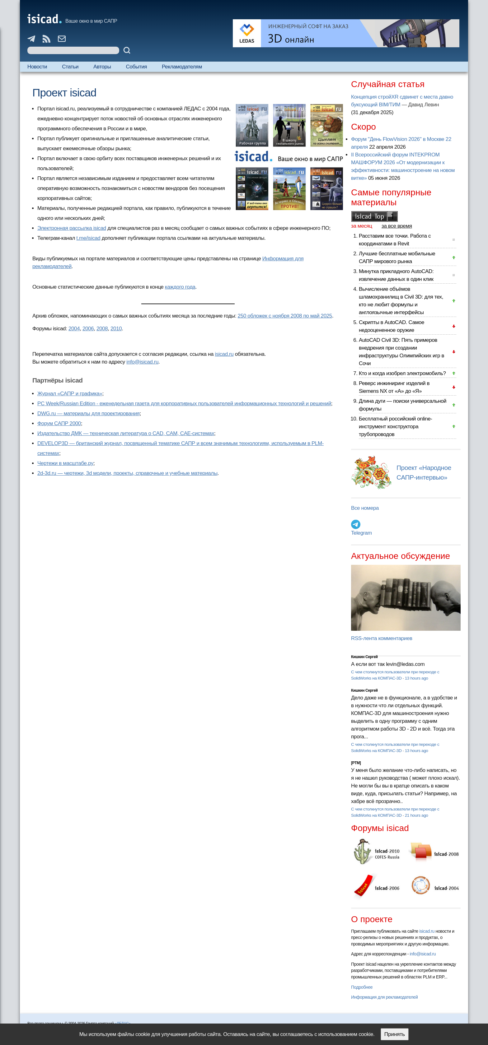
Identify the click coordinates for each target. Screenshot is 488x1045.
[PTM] (356, 763)
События (136, 67)
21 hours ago (416, 815)
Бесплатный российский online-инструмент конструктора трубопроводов (395, 426)
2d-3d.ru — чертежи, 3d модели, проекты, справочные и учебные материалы (127, 473)
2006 (88, 329)
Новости (37, 67)
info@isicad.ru (142, 362)
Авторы (102, 67)
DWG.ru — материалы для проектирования (88, 413)
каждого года (180, 287)
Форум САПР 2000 (59, 423)
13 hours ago (416, 678)
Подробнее (362, 987)
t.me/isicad (88, 238)
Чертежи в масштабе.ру (65, 463)
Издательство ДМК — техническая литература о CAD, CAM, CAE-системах (125, 433)
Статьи (70, 67)
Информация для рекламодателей (384, 997)
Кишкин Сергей (364, 657)
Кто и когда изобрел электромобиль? (402, 373)
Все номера (365, 508)
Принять (394, 1034)
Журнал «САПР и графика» (69, 394)
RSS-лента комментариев (381, 638)
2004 (74, 329)
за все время (397, 226)
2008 (102, 329)
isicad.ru (224, 354)
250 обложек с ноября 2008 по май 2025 (285, 316)
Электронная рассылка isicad (71, 228)
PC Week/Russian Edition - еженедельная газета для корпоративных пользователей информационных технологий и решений (184, 403)
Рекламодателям (182, 67)
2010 (116, 329)
